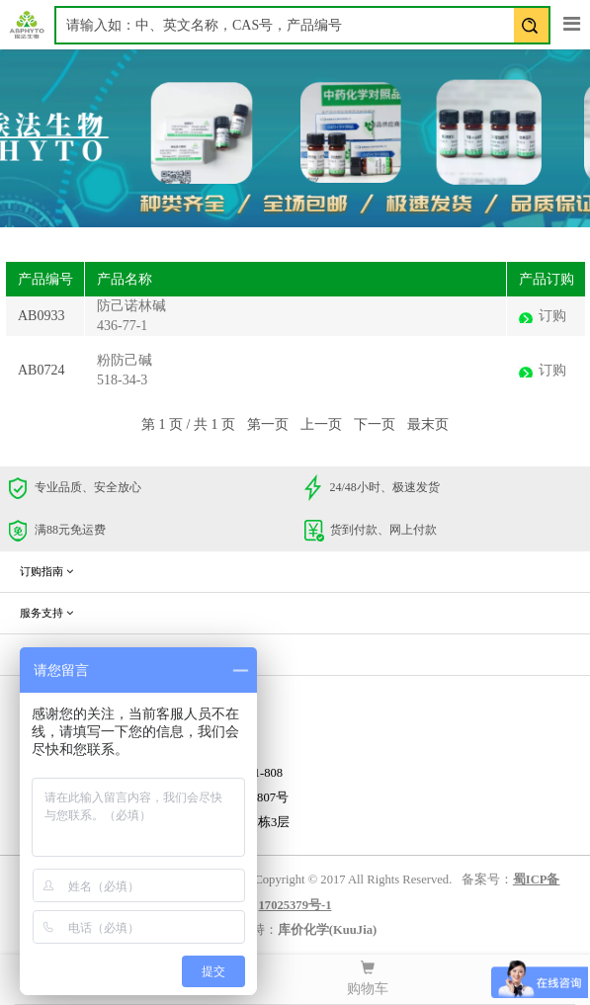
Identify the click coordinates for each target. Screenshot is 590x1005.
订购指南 (46, 571)
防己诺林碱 (131, 305)
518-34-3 (122, 380)
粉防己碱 (124, 360)
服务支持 (46, 613)
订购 (552, 315)
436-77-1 (122, 325)
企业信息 (46, 654)
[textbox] (302, 25)
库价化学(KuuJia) (327, 930)
